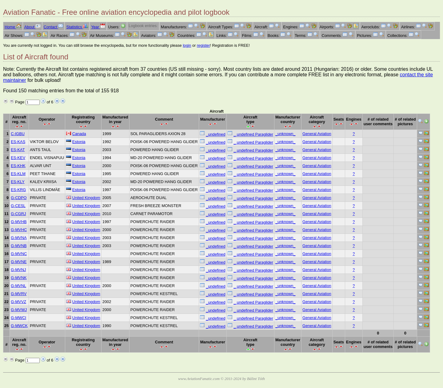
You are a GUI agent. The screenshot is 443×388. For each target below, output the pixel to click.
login (187, 45)
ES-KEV (18, 157)
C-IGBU (18, 133)
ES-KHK (18, 165)
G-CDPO (18, 197)
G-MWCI (18, 317)
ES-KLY (18, 181)
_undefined (215, 134)
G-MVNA (18, 237)
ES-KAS (18, 141)
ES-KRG (18, 189)
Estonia (79, 141)
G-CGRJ (18, 213)
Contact (53, 27)
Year (98, 27)
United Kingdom (86, 197)
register (203, 45)
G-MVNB (18, 245)
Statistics (77, 27)
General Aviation (316, 133)
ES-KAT (18, 149)
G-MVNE (18, 261)
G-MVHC (19, 229)
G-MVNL (18, 285)
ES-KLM (18, 173)
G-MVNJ (18, 269)
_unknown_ (285, 133)
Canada (79, 133)
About (32, 27)
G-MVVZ (18, 301)
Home (13, 27)
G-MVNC (19, 253)
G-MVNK (18, 277)
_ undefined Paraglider (253, 134)
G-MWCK (19, 325)
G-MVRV (18, 293)
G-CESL (18, 205)
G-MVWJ (19, 309)
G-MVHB (18, 221)
